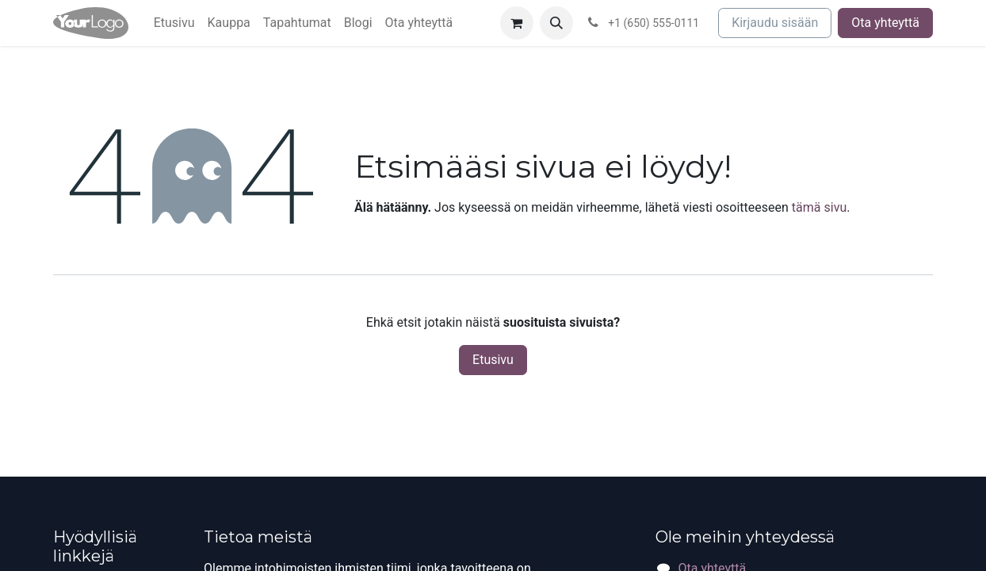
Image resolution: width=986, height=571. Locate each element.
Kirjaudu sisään (775, 22)
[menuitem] (174, 23)
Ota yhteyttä (885, 22)
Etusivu (493, 359)
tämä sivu (819, 207)
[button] (556, 23)
